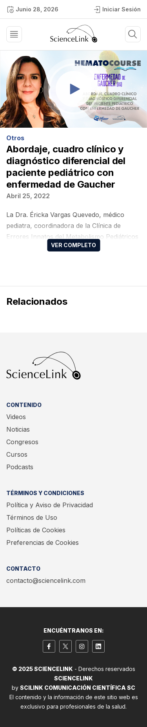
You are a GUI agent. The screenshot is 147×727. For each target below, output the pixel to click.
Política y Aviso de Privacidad (49, 505)
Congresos (22, 442)
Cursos (16, 454)
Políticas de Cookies (35, 530)
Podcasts (19, 467)
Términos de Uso (31, 517)
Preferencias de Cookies (42, 542)
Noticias (18, 429)
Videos (16, 417)
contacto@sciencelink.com (45, 580)
